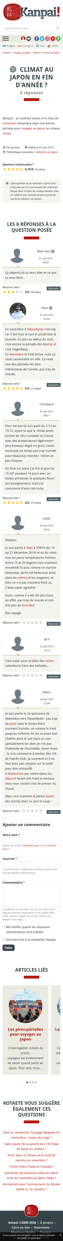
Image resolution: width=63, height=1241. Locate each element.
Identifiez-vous (31, 845)
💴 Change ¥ (25, 46)
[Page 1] (27, 1082)
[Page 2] (30, 1082)
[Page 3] (33, 1082)
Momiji (48, 344)
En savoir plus (34, 1238)
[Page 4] (36, 1082)
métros (22, 578)
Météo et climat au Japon (46, 52)
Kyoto (40, 329)
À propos (46, 1222)
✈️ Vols (40, 46)
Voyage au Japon (22, 52)
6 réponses (31, 92)
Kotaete (7, 52)
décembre (17, 354)
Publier (8, 948)
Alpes (9, 778)
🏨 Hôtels (53, 46)
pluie (13, 724)
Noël (29, 548)
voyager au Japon (33, 128)
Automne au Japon (47, 152)
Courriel (10, 859)
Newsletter (42, 1227)
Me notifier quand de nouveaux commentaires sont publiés (28, 929)
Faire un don (21, 1227)
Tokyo (31, 329)
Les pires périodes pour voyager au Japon (25, 1034)
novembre (10, 123)
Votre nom (11, 835)
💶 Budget (9, 46)
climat (7, 133)
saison (50, 796)
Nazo (44, 308)
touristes (28, 605)
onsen (50, 661)
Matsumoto (16, 774)
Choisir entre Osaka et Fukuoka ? (31, 1166)
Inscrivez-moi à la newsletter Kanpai (31, 939)
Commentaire (14, 882)
